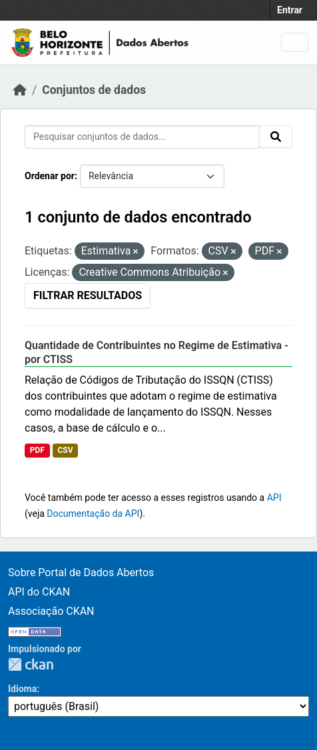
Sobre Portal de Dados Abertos (81, 572)
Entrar (289, 10)
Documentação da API (93, 513)
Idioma (22, 688)
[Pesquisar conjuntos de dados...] (142, 137)
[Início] (20, 90)
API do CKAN (39, 591)
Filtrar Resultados (87, 295)
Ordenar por (50, 176)
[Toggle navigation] (294, 42)
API (274, 497)
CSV (65, 450)
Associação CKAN (51, 611)
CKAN (30, 664)
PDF (37, 450)
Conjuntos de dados (94, 90)
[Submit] (275, 136)
